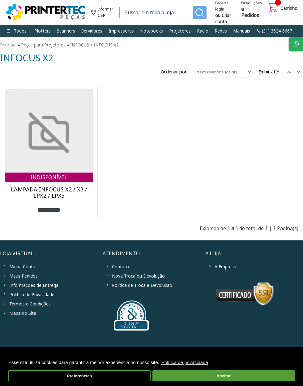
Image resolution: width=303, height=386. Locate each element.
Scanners (66, 31)
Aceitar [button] (223, 376)
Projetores (180, 31)
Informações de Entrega (33, 285)
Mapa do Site (22, 313)
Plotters (42, 31)
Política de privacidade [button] (184, 362)
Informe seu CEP (102, 13)
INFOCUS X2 (106, 45)
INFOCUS (79, 45)
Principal (8, 45)
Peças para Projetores (43, 45)
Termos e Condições (30, 304)
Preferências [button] (79, 376)
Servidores (91, 31)
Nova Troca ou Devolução (138, 276)
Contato (120, 267)
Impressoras (121, 31)
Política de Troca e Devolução (142, 285)
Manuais (241, 31)
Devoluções (251, 10)
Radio (202, 31)
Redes (221, 31)
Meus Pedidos (23, 276)
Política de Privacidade (31, 294)
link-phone (274, 31)
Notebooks (151, 31)
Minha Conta (22, 267)
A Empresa (225, 267)
